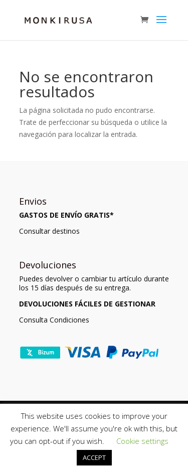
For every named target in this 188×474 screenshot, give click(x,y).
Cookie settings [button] (142, 441)
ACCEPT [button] (94, 457)
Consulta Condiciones (54, 320)
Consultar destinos (49, 231)
